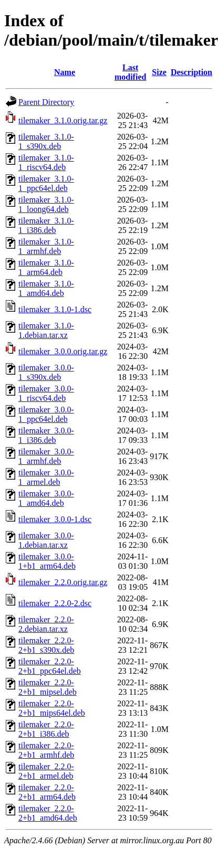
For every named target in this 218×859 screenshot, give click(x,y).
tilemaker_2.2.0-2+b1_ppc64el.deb (49, 666)
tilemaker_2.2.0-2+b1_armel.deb (46, 771)
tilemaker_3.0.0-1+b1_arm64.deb (47, 561)
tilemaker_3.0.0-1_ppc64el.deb (46, 414)
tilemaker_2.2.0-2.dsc (54, 603)
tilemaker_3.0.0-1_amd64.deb (46, 498)
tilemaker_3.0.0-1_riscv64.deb (46, 393)
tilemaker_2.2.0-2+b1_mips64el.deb (51, 708)
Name (64, 72)
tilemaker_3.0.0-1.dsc (54, 519)
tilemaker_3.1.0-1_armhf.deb (46, 246)
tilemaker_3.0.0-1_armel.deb (46, 477)
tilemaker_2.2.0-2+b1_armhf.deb (46, 750)
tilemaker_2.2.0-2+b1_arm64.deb (47, 792)
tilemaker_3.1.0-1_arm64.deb (46, 267)
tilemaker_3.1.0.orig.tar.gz (62, 120)
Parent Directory (46, 102)
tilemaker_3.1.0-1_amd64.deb (46, 288)
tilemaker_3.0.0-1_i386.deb (46, 435)
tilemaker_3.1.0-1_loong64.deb (46, 204)
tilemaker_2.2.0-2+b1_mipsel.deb (47, 687)
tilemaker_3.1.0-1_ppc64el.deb (46, 183)
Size (159, 72)
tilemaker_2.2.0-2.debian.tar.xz (46, 624)
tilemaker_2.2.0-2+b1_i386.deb (46, 729)
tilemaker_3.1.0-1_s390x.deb (46, 141)
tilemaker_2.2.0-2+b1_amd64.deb (47, 813)
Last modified (130, 72)
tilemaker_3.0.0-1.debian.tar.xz (46, 540)
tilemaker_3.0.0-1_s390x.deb (46, 372)
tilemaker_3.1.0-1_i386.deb (46, 225)
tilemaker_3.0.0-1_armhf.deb (46, 456)
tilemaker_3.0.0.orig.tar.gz (62, 351)
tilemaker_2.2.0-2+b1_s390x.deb (46, 645)
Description (191, 72)
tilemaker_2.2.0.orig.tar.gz (62, 582)
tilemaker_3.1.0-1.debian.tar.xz (46, 330)
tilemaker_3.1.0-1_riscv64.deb (46, 162)
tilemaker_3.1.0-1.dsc (54, 309)
